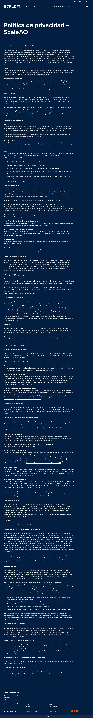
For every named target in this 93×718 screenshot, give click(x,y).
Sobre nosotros (30, 702)
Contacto (51, 702)
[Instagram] (75, 711)
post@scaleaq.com (11, 711)
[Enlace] (12, 6)
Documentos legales (54, 709)
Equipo (50, 704)
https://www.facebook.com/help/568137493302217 (20, 446)
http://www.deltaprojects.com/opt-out (28, 487)
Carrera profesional (53, 706)
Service (28, 704)
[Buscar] (78, 6)
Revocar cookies (9, 521)
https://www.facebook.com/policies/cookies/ (43, 440)
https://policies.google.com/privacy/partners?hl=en (20, 293)
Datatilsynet (37, 661)
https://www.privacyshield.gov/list (41, 316)
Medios (28, 709)
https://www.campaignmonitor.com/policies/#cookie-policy (22, 399)
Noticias (28, 706)
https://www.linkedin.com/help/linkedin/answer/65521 (43, 463)
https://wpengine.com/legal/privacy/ (24, 270)
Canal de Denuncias (54, 711)
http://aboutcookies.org (21, 512)
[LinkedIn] (72, 711)
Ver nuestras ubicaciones (10, 703)
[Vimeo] (77, 711)
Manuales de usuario (31, 711)
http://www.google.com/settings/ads (22, 475)
